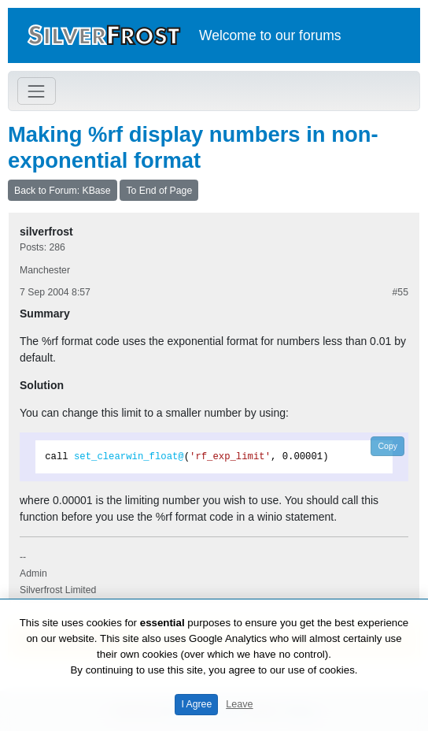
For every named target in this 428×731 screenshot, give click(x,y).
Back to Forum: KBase (62, 190)
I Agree (196, 704)
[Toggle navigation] (36, 91)
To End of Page (159, 190)
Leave (239, 704)
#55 (400, 292)
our (285, 35)
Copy (387, 446)
